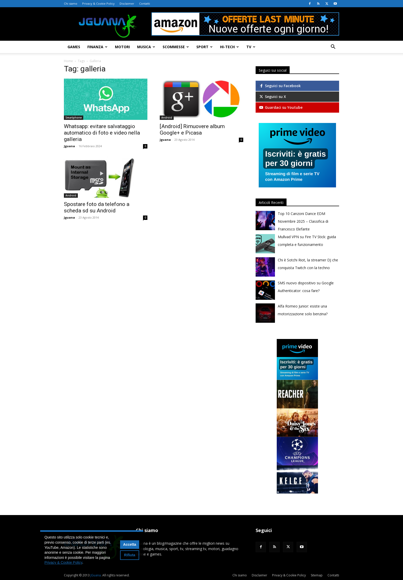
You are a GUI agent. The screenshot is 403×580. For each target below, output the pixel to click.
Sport (204, 46)
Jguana (69, 146)
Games (74, 46)
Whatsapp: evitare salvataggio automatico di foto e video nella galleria (102, 132)
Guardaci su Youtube (281, 107)
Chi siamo (70, 3)
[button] (333, 47)
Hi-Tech (229, 46)
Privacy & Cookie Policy (98, 3)
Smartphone (73, 117)
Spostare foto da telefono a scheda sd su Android (96, 207)
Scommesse (176, 46)
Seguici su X (272, 96)
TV (250, 46)
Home (68, 61)
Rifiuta (129, 555)
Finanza (97, 46)
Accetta (129, 544)
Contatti (144, 3)
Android (166, 117)
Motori (122, 46)
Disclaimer (127, 3)
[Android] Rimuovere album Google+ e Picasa (192, 129)
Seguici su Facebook (280, 85)
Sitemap (317, 575)
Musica (146, 46)
